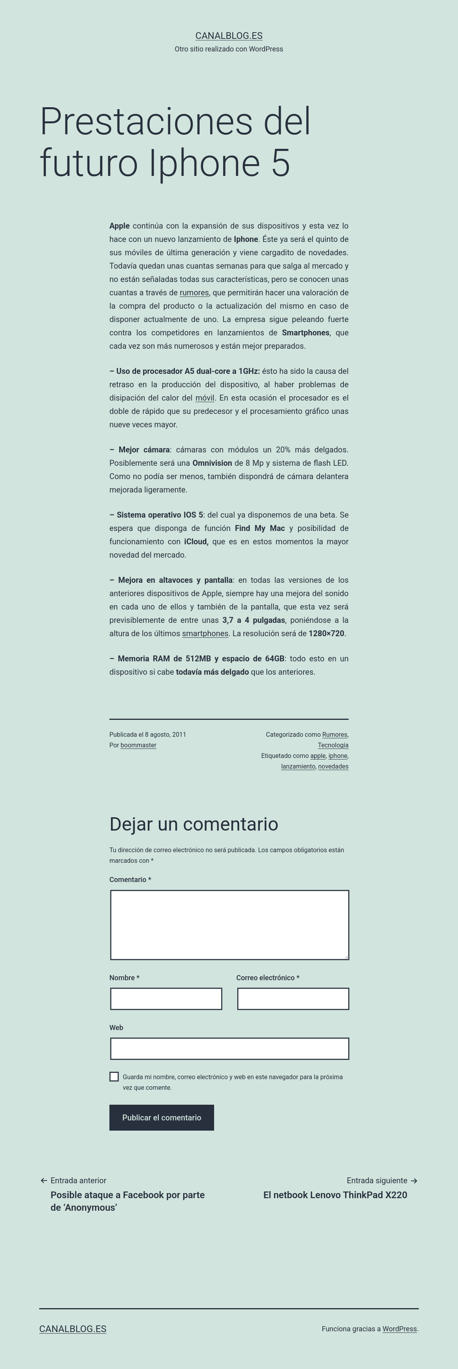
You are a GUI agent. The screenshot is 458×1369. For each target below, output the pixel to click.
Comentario (130, 879)
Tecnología (333, 745)
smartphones (205, 633)
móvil (204, 398)
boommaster (138, 745)
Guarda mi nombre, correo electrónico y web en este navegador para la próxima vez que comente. (233, 1082)
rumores (194, 292)
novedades (333, 766)
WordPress (400, 1329)
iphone (338, 756)
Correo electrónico (268, 978)
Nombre (124, 978)
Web (116, 1027)
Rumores (334, 734)
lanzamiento (298, 766)
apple (318, 756)
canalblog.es (228, 35)
